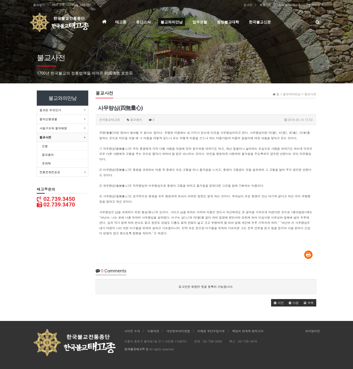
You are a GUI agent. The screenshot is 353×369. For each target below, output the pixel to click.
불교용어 (48, 155)
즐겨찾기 (39, 5)
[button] (278, 302)
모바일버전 (312, 331)
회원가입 (265, 5)
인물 (45, 146)
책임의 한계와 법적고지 (248, 331)
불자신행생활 (48, 119)
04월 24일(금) (81, 5)
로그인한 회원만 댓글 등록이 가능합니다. (206, 286)
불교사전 (45, 137)
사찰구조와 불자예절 (53, 128)
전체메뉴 (314, 5)
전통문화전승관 (49, 172)
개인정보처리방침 (178, 331)
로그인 (247, 5)
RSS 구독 (58, 5)
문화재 (46, 163)
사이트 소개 (132, 331)
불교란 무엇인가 (50, 110)
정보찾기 (284, 5)
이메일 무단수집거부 (211, 331)
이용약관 (153, 331)
